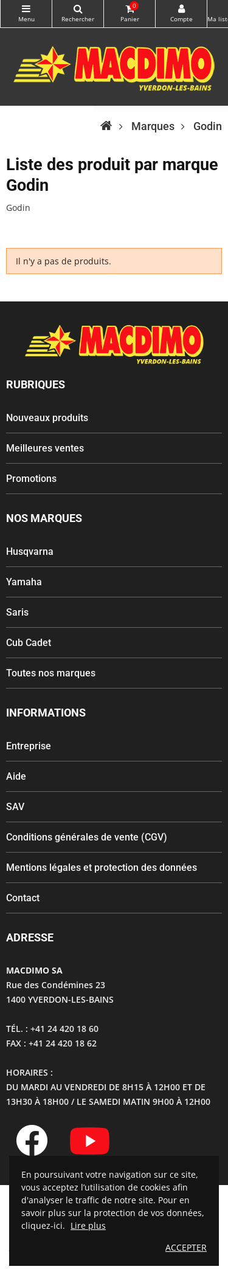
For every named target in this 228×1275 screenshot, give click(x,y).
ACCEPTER (186, 1247)
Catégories (26, 8)
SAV (15, 807)
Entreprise (28, 746)
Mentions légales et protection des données (101, 867)
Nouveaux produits (47, 418)
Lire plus (88, 1225)
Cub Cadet (28, 642)
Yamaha (24, 582)
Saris (17, 612)
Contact (23, 898)
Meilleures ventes (45, 448)
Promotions (31, 478)
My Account (181, 8)
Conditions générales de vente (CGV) (86, 837)
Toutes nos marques (50, 673)
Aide (16, 776)
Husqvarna (30, 551)
